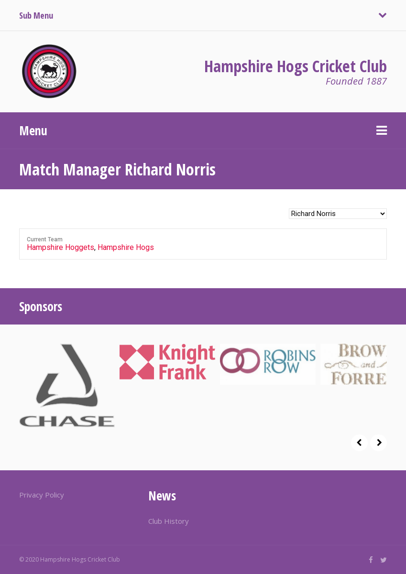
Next (378, 442)
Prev (359, 442)
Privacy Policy (41, 494)
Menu (33, 130)
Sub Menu (36, 15)
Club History (168, 521)
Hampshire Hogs (126, 247)
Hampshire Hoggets (60, 247)
